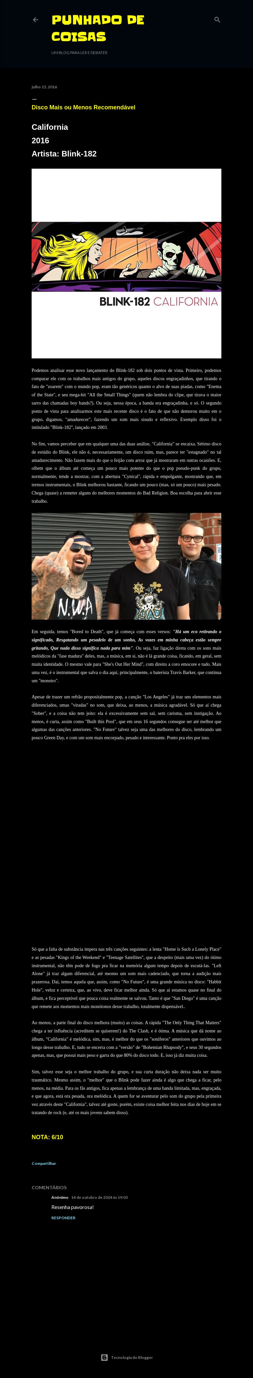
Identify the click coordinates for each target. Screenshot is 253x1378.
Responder (63, 1217)
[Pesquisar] (217, 18)
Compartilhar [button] (44, 1163)
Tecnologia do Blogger (126, 1358)
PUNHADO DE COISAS (97, 28)
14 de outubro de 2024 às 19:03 (99, 1197)
